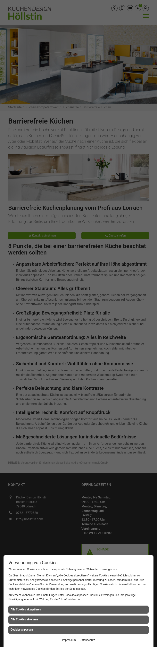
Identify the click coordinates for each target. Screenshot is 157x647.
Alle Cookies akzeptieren (26, 609)
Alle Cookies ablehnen (24, 619)
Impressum (69, 640)
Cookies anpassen (22, 629)
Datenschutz (87, 640)
